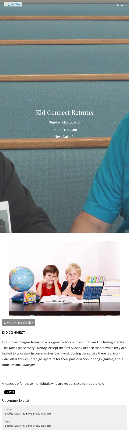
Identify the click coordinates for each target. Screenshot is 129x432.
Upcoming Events (16, 400)
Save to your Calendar (18, 322)
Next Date (65, 136)
